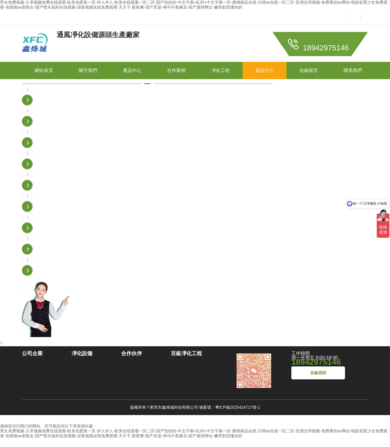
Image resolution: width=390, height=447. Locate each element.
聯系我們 (353, 70)
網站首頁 (44, 70)
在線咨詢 (318, 372)
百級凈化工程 (186, 353)
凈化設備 (82, 353)
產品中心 (132, 70)
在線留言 (308, 70)
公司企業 (32, 353)
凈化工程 (220, 70)
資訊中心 (264, 70)
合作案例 (176, 70)
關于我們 (88, 70)
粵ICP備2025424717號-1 (237, 407)
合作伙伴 (131, 353)
